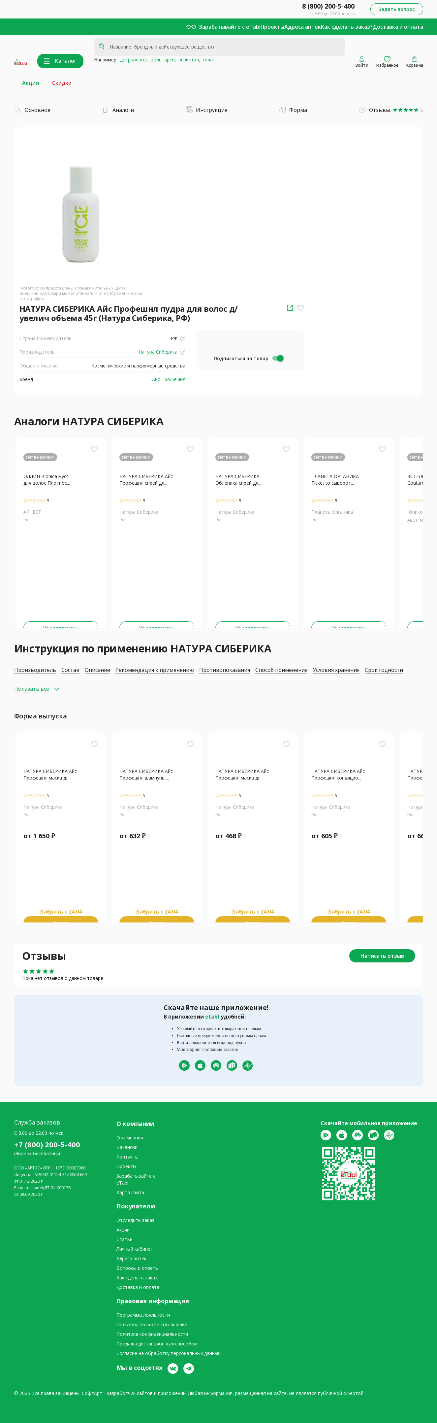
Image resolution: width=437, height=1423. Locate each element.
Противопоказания (224, 670)
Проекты (272, 26)
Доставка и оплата (398, 26)
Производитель (35, 670)
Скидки (62, 83)
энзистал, (188, 59)
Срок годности (384, 670)
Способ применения (281, 670)
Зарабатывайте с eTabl (230, 26)
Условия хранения (336, 670)
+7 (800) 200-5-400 (47, 1144)
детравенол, (132, 59)
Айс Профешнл (168, 379)
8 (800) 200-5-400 (328, 6)
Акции (30, 83)
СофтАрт (92, 1393)
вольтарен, (162, 59)
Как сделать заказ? (347, 26)
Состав (70, 670)
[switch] (277, 358)
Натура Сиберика (161, 352)
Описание (97, 670)
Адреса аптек (302, 26)
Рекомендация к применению (154, 670)
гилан (207, 59)
